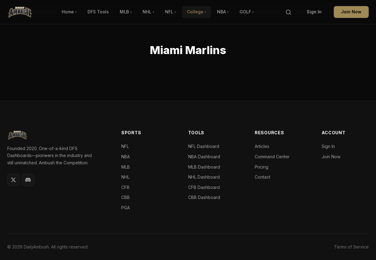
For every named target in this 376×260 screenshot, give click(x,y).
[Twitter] (13, 180)
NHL (148, 11)
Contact (262, 177)
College (196, 11)
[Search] (288, 12)
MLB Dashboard (204, 166)
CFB (125, 187)
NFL (170, 11)
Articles (262, 146)
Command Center (272, 156)
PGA (125, 207)
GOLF (247, 11)
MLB (126, 11)
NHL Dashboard (204, 177)
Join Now (351, 11)
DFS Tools (98, 11)
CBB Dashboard (204, 197)
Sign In (314, 11)
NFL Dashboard (203, 146)
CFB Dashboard (204, 187)
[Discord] (28, 180)
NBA (223, 11)
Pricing (261, 166)
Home (69, 11)
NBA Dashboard (204, 156)
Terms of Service (351, 246)
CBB (125, 197)
